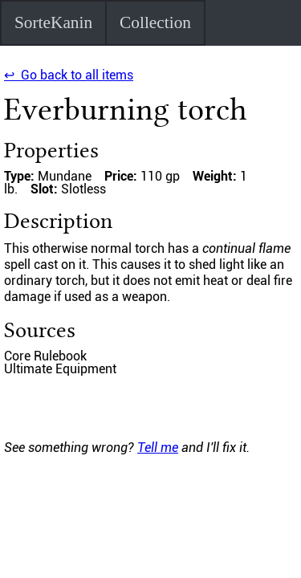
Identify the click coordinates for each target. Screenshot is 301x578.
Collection (155, 22)
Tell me (157, 447)
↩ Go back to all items (68, 75)
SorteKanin (53, 22)
